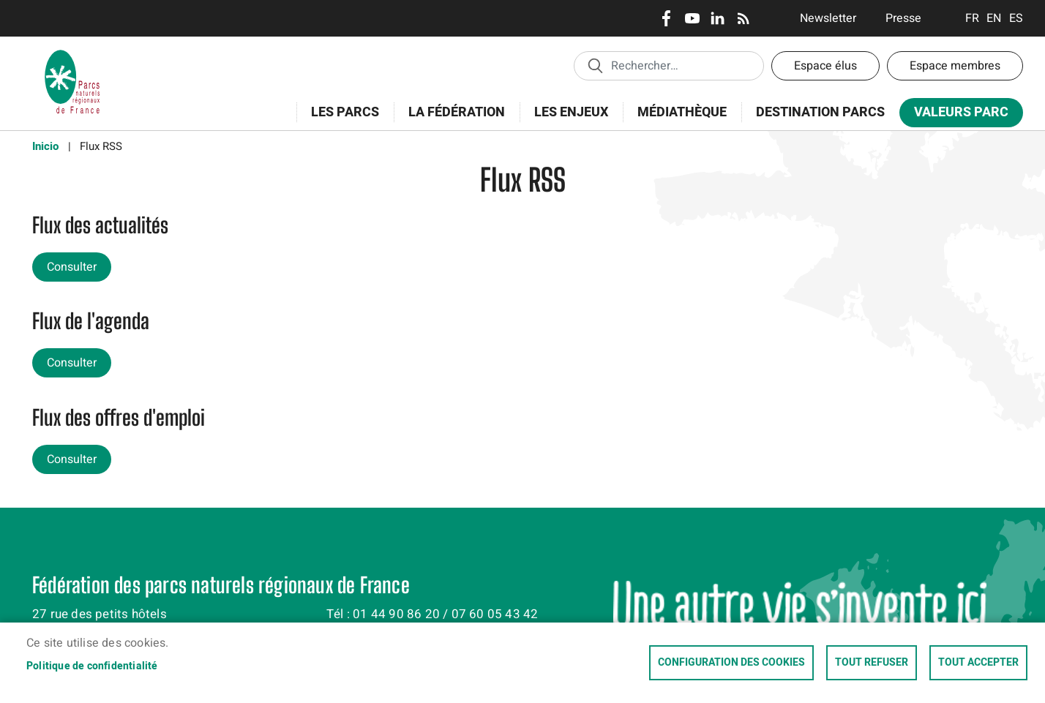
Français (972, 18)
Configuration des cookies (731, 662)
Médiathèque (682, 112)
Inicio (45, 146)
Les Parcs (340, 120)
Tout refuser (871, 662)
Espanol (1016, 18)
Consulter (72, 267)
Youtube (692, 18)
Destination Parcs (820, 112)
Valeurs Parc (956, 115)
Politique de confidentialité (92, 666)
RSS (743, 18)
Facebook (666, 18)
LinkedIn (717, 18)
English (994, 18)
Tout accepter (978, 662)
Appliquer (595, 65)
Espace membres (955, 66)
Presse (903, 18)
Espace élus (825, 66)
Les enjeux (566, 120)
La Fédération (452, 120)
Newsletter (828, 18)
